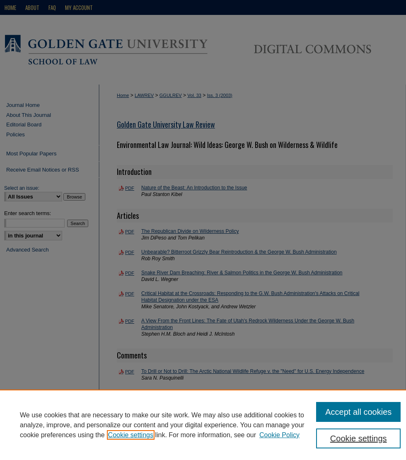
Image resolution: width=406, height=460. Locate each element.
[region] (203, 425)
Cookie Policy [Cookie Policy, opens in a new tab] (279, 434)
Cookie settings (130, 434)
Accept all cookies (358, 411)
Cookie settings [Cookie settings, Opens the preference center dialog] (358, 438)
